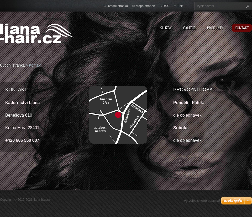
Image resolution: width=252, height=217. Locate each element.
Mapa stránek (145, 6)
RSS (166, 6)
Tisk (180, 6)
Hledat (247, 6)
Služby (166, 27)
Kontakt (242, 27)
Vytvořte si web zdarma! (202, 201)
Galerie (189, 27)
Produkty (215, 27)
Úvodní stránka (117, 6)
